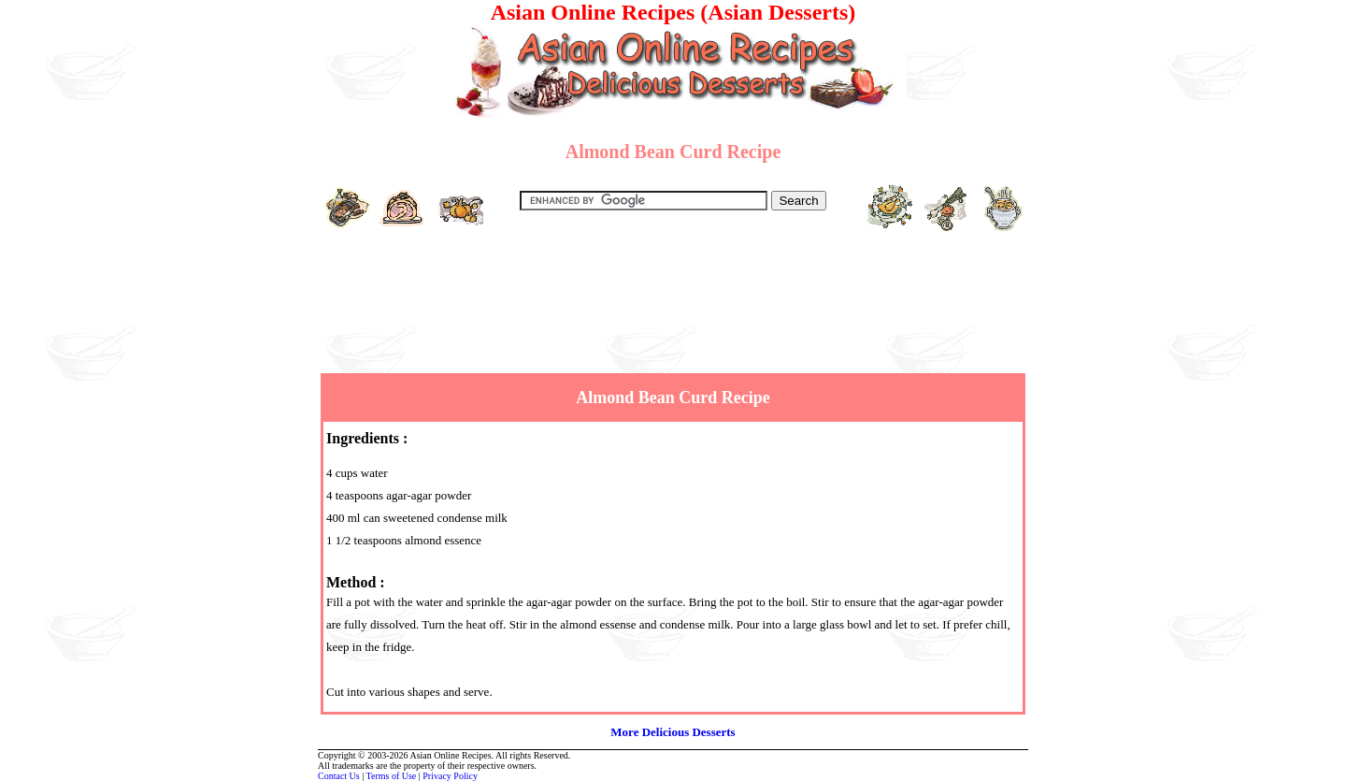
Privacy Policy (450, 776)
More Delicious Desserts (672, 732)
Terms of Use (391, 776)
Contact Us (339, 776)
